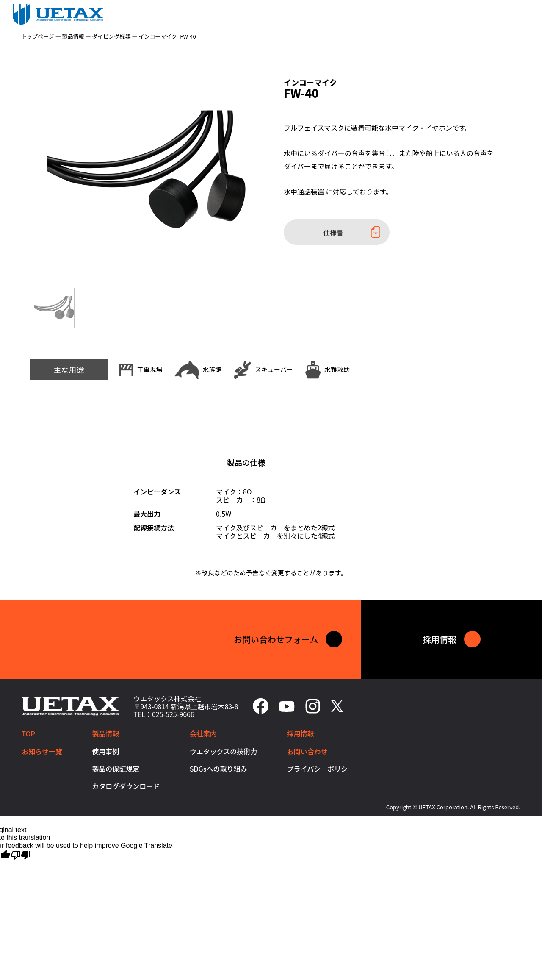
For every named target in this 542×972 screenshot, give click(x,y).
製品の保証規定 (115, 769)
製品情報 (73, 36)
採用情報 (300, 734)
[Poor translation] (21, 855)
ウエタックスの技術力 (223, 751)
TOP (28, 734)
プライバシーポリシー (321, 769)
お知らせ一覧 (42, 751)
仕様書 (351, 232)
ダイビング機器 (111, 36)
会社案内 (203, 734)
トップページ (37, 36)
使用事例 (105, 751)
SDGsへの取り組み (218, 769)
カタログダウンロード (126, 786)
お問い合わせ (307, 751)
